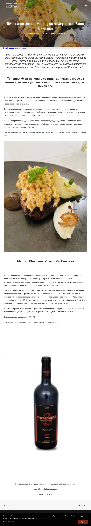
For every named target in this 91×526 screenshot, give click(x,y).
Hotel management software (15, 48)
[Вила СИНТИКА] (11, 5)
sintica (63, 34)
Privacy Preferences (9, 522)
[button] (86, 5)
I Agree (82, 522)
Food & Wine (50, 34)
